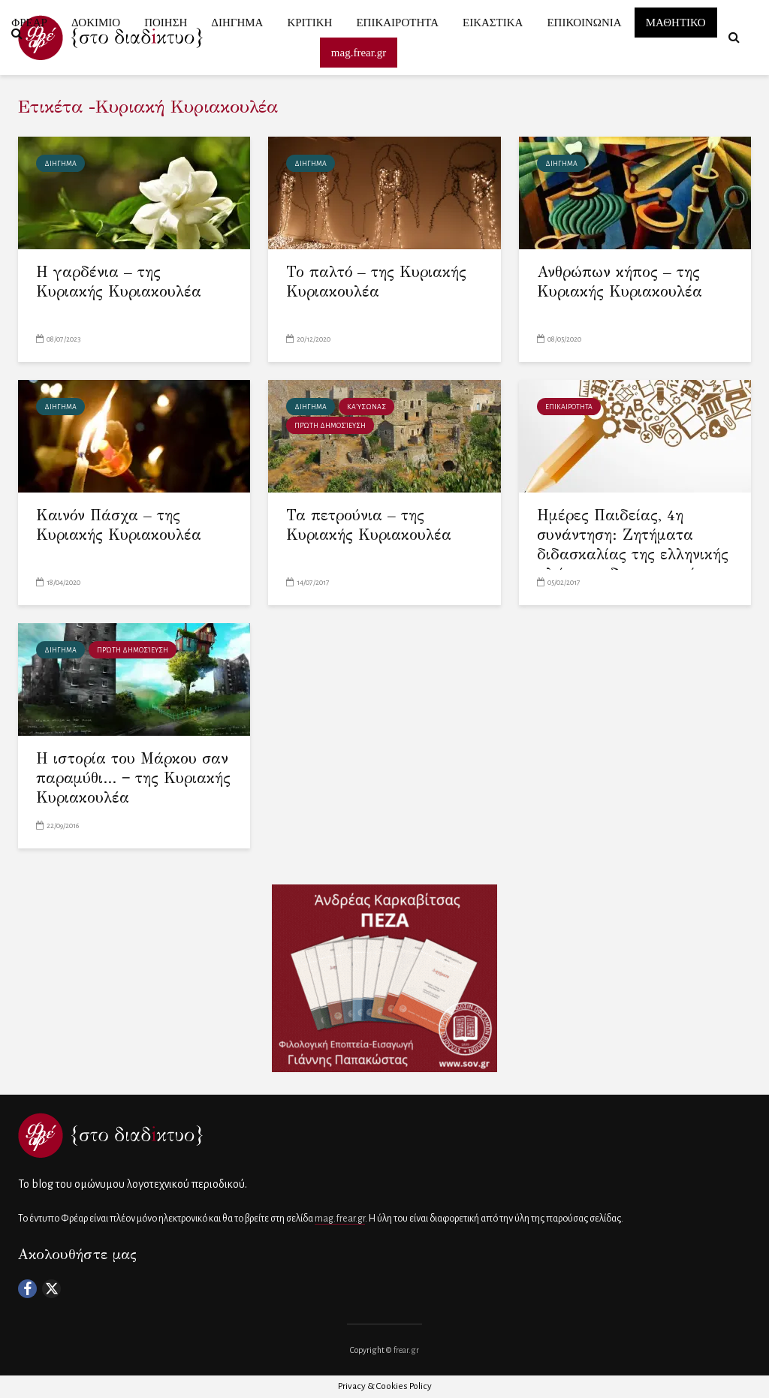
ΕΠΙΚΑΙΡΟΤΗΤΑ (569, 407)
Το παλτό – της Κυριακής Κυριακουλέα (376, 282)
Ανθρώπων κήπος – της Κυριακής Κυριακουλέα (619, 282)
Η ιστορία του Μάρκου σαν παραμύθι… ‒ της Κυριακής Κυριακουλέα (133, 778)
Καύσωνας (366, 407)
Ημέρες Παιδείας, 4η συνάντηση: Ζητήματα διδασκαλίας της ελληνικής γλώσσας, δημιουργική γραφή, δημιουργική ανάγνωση (632, 564)
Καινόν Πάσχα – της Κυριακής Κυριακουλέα (118, 525)
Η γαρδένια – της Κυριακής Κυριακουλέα (118, 282)
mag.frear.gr (340, 1218)
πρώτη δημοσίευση (330, 425)
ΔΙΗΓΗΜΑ (60, 163)
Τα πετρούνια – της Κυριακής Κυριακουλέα (368, 525)
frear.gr (406, 1349)
